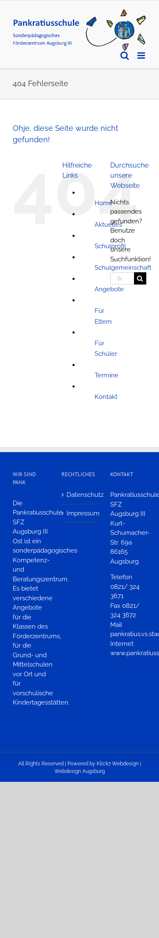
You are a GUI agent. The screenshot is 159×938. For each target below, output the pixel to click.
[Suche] (140, 278)
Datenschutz (80, 495)
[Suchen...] (122, 278)
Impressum (80, 513)
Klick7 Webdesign (118, 764)
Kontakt (106, 397)
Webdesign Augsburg (79, 771)
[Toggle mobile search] (124, 55)
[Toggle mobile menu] (141, 55)
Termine (106, 375)
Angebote (109, 289)
